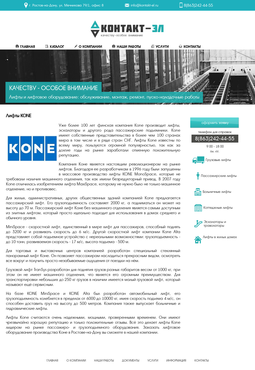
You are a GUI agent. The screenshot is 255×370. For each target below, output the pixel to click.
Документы (130, 360)
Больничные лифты (212, 192)
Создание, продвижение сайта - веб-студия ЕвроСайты (127, 363)
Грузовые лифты (211, 160)
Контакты (190, 47)
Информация (176, 360)
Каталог (54, 47)
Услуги (160, 47)
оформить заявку (215, 123)
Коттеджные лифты (213, 207)
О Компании (88, 47)
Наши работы (126, 47)
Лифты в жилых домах (215, 239)
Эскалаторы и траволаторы (210, 224)
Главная (25, 47)
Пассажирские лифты (216, 176)
